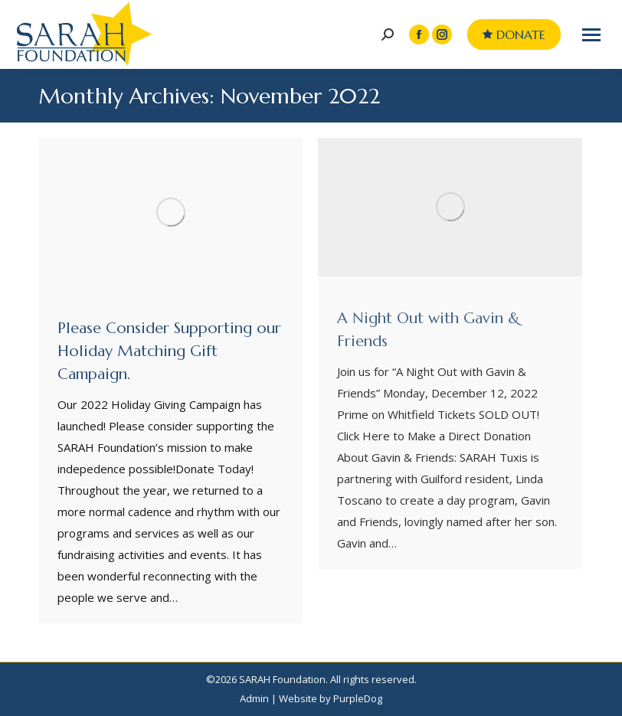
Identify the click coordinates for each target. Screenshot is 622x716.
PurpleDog (357, 698)
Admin (254, 698)
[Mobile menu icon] (591, 35)
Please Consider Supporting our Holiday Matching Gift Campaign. (169, 351)
